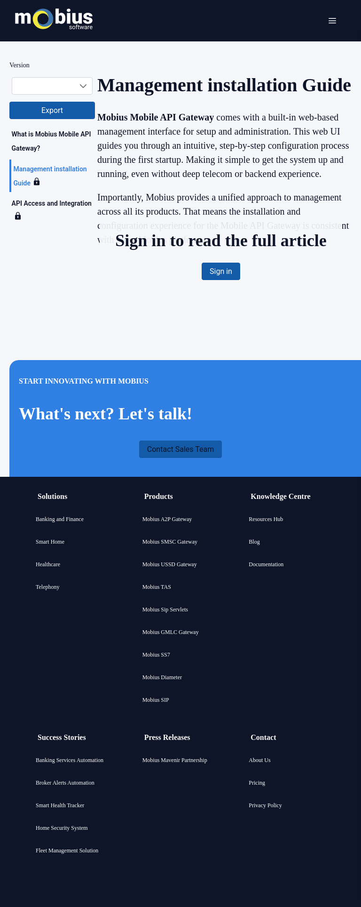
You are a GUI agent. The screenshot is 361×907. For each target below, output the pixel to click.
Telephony (47, 587)
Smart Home (50, 541)
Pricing (257, 782)
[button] (52, 110)
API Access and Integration (52, 203)
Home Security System (62, 828)
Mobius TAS (156, 587)
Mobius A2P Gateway (167, 519)
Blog (254, 541)
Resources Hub (266, 519)
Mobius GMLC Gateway (170, 632)
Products (158, 496)
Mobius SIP (155, 700)
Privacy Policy (265, 805)
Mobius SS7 (156, 654)
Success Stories (62, 737)
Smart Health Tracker (60, 805)
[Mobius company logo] (53, 41)
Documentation (266, 564)
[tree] (52, 176)
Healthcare (48, 564)
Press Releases (167, 737)
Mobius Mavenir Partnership (174, 760)
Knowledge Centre (280, 496)
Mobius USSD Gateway (169, 564)
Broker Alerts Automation (65, 782)
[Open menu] (332, 20)
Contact (263, 737)
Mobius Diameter (162, 677)
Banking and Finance (60, 519)
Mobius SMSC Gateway (169, 541)
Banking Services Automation (69, 760)
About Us (259, 760)
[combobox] (52, 86)
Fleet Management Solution (67, 850)
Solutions (52, 496)
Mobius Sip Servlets (165, 609)
